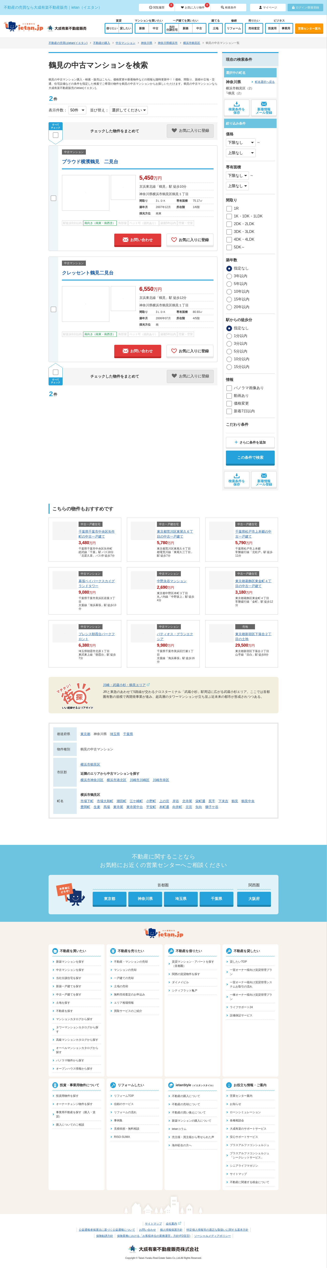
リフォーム (234, 28)
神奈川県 (146, 43)
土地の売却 (121, 986)
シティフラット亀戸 (184, 990)
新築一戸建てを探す (68, 986)
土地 (215, 28)
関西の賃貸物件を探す (186, 974)
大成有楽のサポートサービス (248, 1128)
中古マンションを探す (70, 970)
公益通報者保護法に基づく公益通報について (107, 1229)
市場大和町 (105, 801)
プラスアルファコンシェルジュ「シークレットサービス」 (249, 1155)
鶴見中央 (248, 801)
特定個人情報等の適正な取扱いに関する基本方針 (217, 1229)
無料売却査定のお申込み (129, 994)
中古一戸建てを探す (68, 994)
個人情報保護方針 (171, 1229)
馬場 (106, 807)
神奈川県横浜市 (168, 43)
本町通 (164, 807)
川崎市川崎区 (139, 780)
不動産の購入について (186, 1096)
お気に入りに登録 (190, 240)
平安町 (151, 807)
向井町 (177, 807)
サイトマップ (238, 1174)
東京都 (85, 734)
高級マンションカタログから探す (77, 1039)
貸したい (125, 28)
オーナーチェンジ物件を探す (74, 1104)
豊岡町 (85, 807)
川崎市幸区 (161, 780)
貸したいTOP (238, 961)
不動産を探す (64, 1011)
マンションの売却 (125, 970)
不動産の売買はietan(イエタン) (68, 43)
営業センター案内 (309, 28)
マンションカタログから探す (74, 1019)
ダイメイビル (180, 982)
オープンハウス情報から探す (74, 1068)
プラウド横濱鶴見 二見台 (90, 161)
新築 (142, 28)
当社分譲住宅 (172, 28)
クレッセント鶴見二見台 (88, 272)
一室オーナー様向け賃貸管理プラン (251, 972)
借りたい (112, 28)
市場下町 (87, 801)
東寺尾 (118, 807)
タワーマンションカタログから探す (77, 1029)
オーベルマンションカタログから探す (77, 1050)
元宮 (189, 807)
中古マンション (125, 43)
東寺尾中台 (134, 807)
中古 (155, 28)
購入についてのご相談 (70, 1124)
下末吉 (223, 801)
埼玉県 (115, 734)
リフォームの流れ (125, 1112)
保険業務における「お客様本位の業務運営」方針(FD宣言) (153, 1236)
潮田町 (121, 801)
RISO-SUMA (122, 1137)
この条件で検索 (250, 457)
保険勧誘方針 (104, 1236)
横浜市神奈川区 (91, 780)
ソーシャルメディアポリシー (212, 1236)
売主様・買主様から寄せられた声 (193, 1137)
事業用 (286, 28)
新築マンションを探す (70, 961)
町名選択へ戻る (265, 82)
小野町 (151, 801)
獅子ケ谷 (211, 807)
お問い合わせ (138, 240)
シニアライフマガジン (244, 1165)
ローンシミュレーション (245, 1112)
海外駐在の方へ (182, 1145)
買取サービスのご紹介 (128, 1011)
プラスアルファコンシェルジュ (249, 1145)
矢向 (198, 807)
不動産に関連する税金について (249, 1182)
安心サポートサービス (244, 1137)
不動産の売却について (186, 1104)
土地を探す (63, 1002)
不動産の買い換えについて (189, 1112)
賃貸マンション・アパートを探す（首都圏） (193, 964)
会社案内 (174, 1223)
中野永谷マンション (171, 581)
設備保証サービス (241, 1015)
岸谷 (175, 801)
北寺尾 (187, 801)
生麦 (97, 807)
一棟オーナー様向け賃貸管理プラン (251, 997)
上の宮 (164, 801)
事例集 (118, 1120)
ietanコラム (179, 1129)
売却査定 (254, 28)
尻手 (212, 801)
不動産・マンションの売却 (131, 961)
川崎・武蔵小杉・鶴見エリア (134, 685)
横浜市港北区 (116, 780)
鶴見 (235, 801)
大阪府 (254, 899)
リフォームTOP (124, 1095)
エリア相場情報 (124, 1002)
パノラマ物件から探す (70, 1060)
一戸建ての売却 (124, 978)
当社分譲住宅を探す (68, 978)
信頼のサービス (124, 1104)
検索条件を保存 (236, 107)
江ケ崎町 (136, 801)
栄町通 (200, 801)
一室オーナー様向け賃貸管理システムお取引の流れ (251, 984)
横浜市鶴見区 (191, 43)
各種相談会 (237, 1120)
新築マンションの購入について (191, 1120)
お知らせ (235, 1104)
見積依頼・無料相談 (126, 1128)
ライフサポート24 (241, 1007)
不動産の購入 (101, 43)
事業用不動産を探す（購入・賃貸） (75, 1114)
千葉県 (128, 734)
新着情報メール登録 (264, 107)
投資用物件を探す (67, 1095)
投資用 (272, 28)
